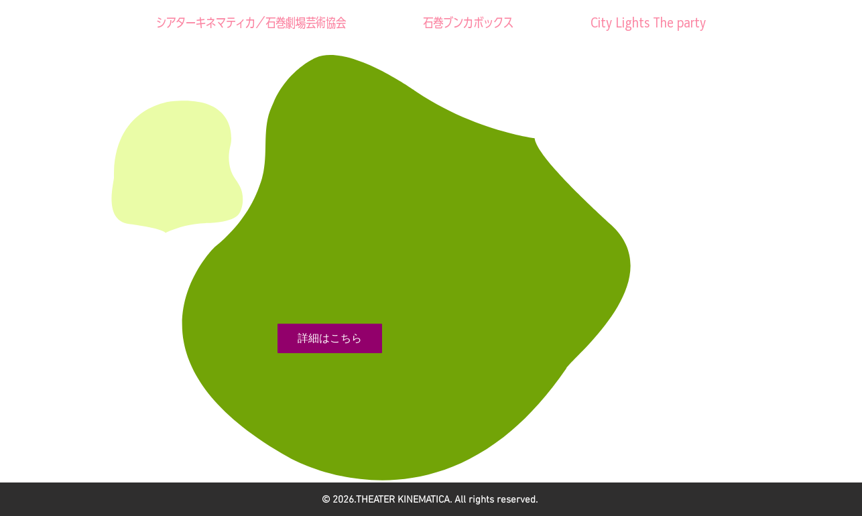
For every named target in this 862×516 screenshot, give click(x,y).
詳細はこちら (330, 338)
